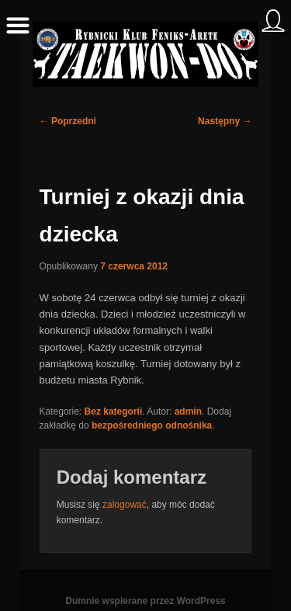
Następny (224, 121)
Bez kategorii (114, 411)
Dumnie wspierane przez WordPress (145, 600)
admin (188, 411)
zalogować (124, 504)
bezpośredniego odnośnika (152, 425)
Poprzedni (68, 121)
